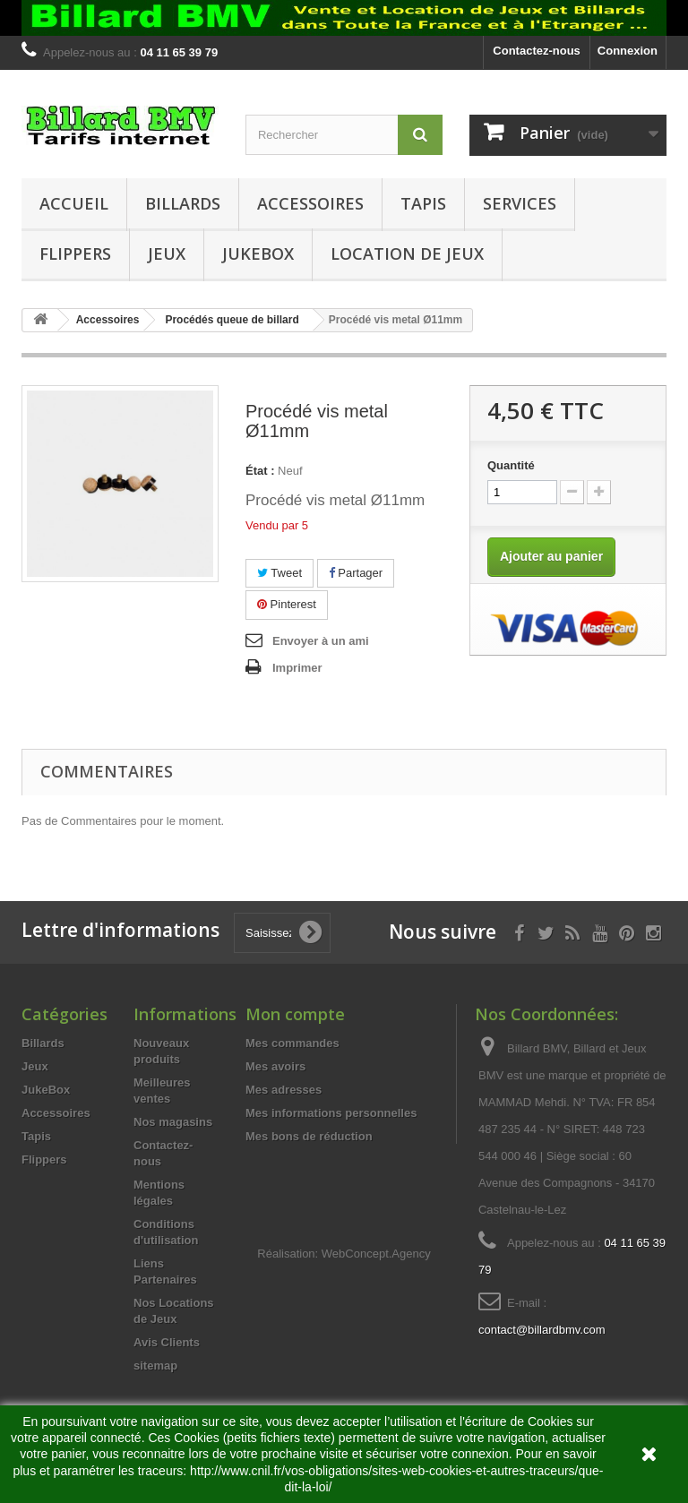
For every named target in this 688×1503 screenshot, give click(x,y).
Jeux (166, 253)
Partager (356, 573)
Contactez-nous (536, 50)
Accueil (73, 203)
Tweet (279, 573)
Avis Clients (166, 1342)
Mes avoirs (275, 1066)
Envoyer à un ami (320, 641)
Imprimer (297, 667)
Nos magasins (172, 1122)
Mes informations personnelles (331, 1113)
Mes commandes (292, 1043)
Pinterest (286, 604)
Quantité (511, 465)
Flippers (75, 253)
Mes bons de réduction (309, 1136)
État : (260, 470)
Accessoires (310, 203)
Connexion (628, 50)
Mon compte (295, 1014)
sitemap (155, 1365)
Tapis (423, 203)
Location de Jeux (407, 253)
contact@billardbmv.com (542, 1329)
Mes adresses (283, 1089)
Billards (182, 203)
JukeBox (258, 253)
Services (519, 203)
